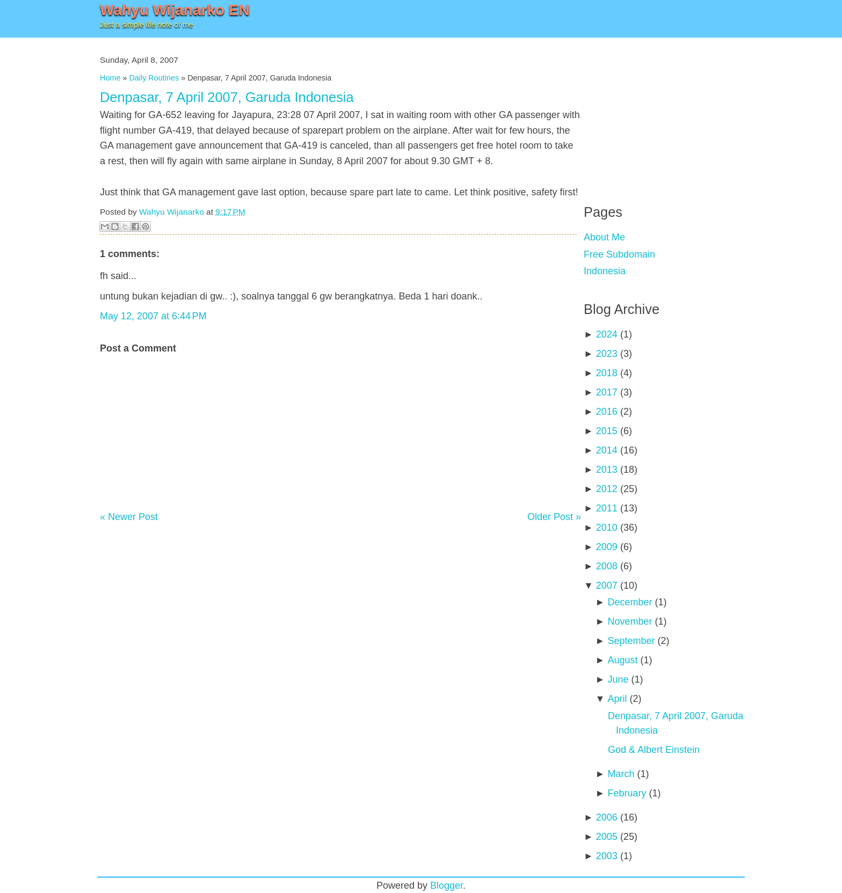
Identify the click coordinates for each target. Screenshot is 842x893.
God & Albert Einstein (654, 749)
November (629, 621)
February (626, 793)
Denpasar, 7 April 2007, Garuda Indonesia (227, 97)
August (622, 660)
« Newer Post (129, 516)
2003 (607, 856)
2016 (607, 411)
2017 (607, 392)
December (629, 602)
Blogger (446, 885)
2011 (607, 508)
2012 (607, 489)
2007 (607, 585)
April (617, 698)
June (617, 679)
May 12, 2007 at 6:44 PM (153, 316)
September (631, 640)
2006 (607, 817)
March (620, 773)
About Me (604, 237)
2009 (607, 546)
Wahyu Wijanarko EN (175, 10)
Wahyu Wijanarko (171, 211)
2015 (607, 431)
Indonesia (605, 271)
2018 (607, 373)
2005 (607, 836)
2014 (607, 450)
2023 (607, 353)
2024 (607, 334)
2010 (607, 527)
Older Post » (554, 516)
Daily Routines (154, 78)
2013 (607, 469)
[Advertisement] (664, 113)
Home (110, 78)
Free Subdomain (619, 254)
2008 (607, 566)
